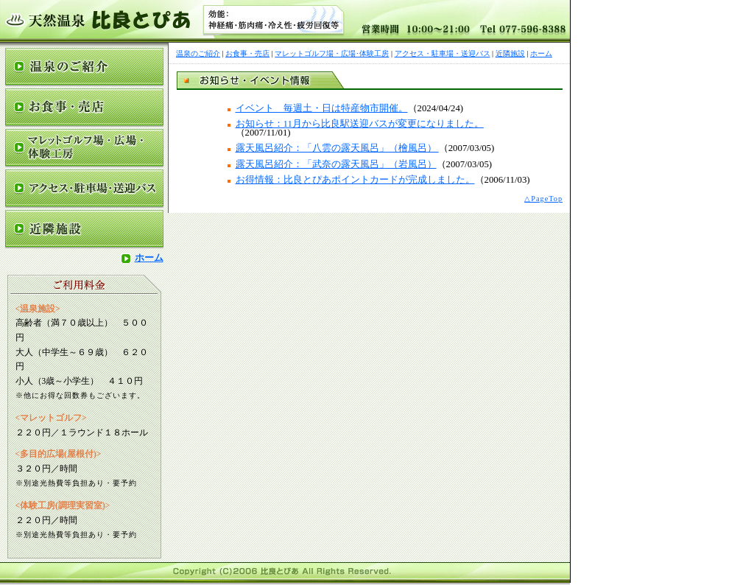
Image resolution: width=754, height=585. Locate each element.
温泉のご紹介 (198, 53)
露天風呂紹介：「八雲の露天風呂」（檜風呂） (337, 148)
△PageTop (543, 199)
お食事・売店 (247, 53)
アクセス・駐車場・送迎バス (442, 53)
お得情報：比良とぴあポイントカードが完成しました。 (355, 180)
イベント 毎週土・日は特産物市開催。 (322, 108)
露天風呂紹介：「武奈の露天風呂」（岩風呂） (336, 164)
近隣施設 (510, 53)
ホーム (142, 258)
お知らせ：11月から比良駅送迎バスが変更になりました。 (360, 124)
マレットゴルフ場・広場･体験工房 (332, 53)
